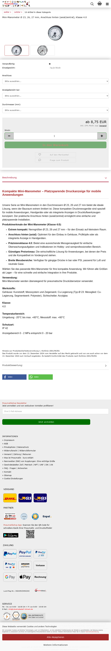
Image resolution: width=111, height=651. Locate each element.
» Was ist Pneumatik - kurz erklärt (17, 458)
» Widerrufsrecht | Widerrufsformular (19, 450)
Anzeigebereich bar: (11, 90)
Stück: (7, 130)
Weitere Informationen (55, 645)
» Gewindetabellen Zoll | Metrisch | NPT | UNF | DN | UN (27, 465)
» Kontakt (6, 472)
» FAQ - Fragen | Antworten (14, 468)
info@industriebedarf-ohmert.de (20, 609)
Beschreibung (9, 177)
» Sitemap (7, 475)
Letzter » (18, 12)
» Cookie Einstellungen (12, 478)
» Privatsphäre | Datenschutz (15, 447)
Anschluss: (7, 75)
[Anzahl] (55, 135)
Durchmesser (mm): (11, 104)
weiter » (7, 12)
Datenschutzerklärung (92, 631)
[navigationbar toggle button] (107, 4)
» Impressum (8, 440)
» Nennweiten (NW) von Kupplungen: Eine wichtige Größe (28, 461)
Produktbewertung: (12, 365)
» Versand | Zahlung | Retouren (16, 454)
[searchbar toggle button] (92, 4)
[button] (9, 135)
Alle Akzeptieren (55, 637)
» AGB (5, 443)
